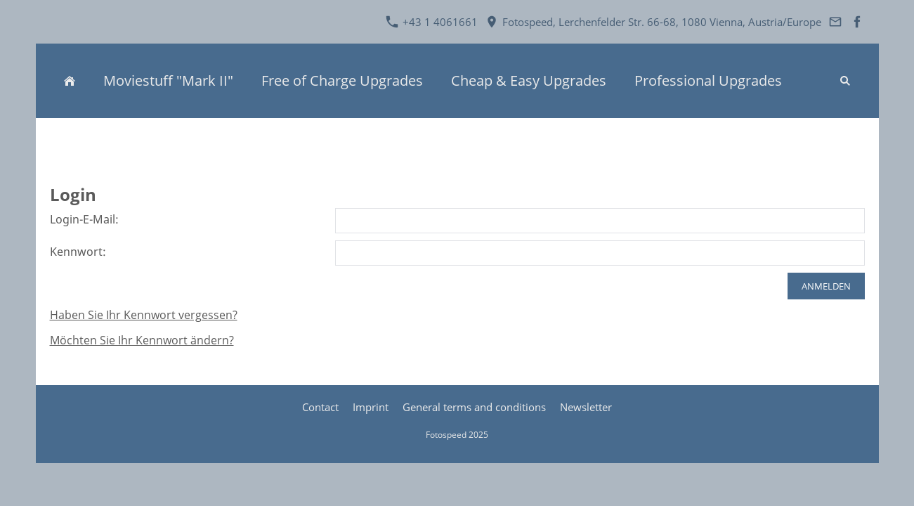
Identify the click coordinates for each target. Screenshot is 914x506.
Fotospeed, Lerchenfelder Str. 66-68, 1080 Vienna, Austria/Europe (653, 22)
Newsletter (586, 407)
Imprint (371, 407)
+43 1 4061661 (432, 22)
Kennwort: (78, 251)
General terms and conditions (474, 407)
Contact (320, 407)
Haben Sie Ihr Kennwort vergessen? (143, 315)
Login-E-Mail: (84, 219)
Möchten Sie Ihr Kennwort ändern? (142, 340)
